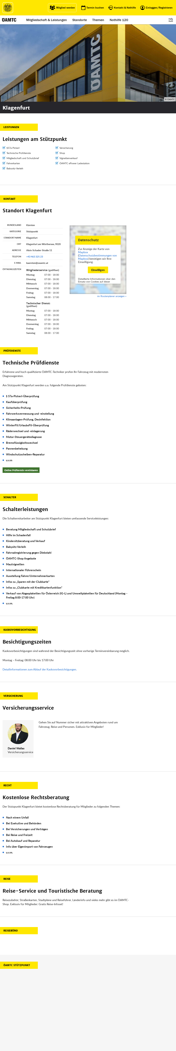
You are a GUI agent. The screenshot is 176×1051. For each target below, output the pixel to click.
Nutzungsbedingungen (125, 1020)
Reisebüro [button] (10, 853)
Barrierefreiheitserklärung (127, 1036)
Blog (91, 1011)
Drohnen (69, 1024)
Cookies (118, 1032)
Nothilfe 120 (119, 20)
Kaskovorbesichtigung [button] (19, 552)
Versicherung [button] (13, 618)
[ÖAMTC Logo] (7, 7)
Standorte (79, 20)
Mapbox (83, 175)
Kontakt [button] (9, 121)
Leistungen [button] (11, 49)
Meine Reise (71, 1020)
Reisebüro (46, 1031)
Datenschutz (120, 1024)
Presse (92, 1016)
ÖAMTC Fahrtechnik (51, 1016)
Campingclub (47, 1020)
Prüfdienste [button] (12, 273)
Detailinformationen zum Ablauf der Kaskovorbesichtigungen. (40, 592)
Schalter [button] (9, 419)
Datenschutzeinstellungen (127, 1028)
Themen (98, 20)
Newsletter (94, 1024)
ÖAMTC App (71, 1011)
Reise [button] (6, 801)
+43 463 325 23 (34, 179)
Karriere (93, 1020)
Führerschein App (74, 1016)
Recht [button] (7, 708)
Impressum (119, 1011)
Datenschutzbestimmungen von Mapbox (97, 179)
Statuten (118, 1016)
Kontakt (93, 1028)
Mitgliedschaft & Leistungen (46, 20)
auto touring (47, 1011)
